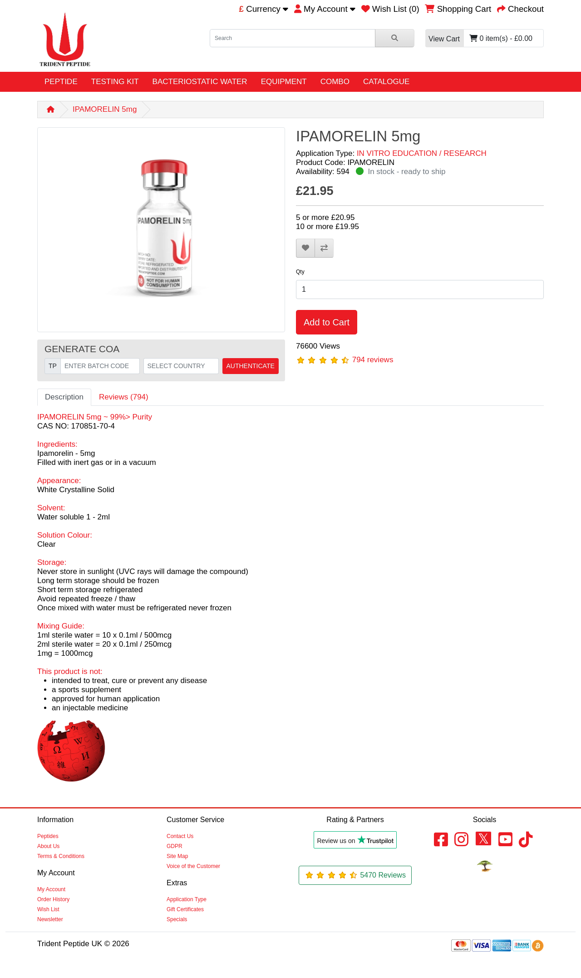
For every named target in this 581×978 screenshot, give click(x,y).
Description (64, 397)
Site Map (177, 856)
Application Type (187, 899)
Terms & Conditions (60, 856)
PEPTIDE (61, 81)
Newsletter (50, 919)
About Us (48, 846)
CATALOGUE (386, 81)
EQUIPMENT (284, 81)
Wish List (48, 909)
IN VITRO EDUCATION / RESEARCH (422, 153)
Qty (300, 272)
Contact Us (180, 836)
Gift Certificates (185, 909)
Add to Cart (327, 322)
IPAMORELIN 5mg (105, 109)
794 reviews (373, 359)
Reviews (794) (123, 397)
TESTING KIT (115, 81)
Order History (53, 899)
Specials (177, 919)
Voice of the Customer (193, 866)
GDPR (174, 846)
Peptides (48, 836)
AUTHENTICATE (250, 365)
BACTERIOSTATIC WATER (200, 81)
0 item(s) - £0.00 (478, 38)
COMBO (335, 81)
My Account (51, 889)
